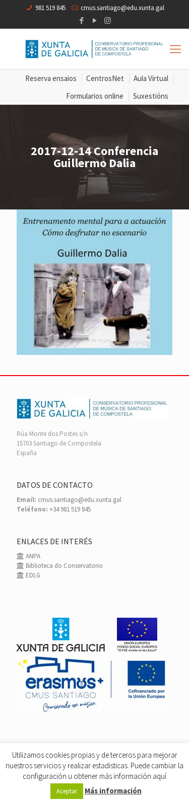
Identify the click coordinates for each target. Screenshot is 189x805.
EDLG (32, 575)
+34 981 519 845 (70, 509)
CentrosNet (105, 78)
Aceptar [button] (66, 791)
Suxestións (150, 96)
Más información (113, 790)
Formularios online (94, 96)
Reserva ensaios (51, 78)
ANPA (32, 556)
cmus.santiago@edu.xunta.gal (122, 8)
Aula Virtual (151, 78)
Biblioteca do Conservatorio (63, 565)
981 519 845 (50, 8)
